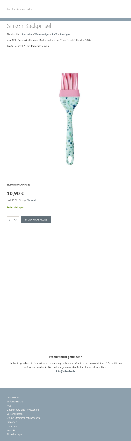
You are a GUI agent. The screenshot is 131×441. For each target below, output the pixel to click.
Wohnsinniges (41, 34)
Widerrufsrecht (15, 401)
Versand (31, 200)
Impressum (13, 397)
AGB (9, 405)
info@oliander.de (65, 371)
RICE (54, 34)
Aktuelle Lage (14, 434)
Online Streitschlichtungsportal (23, 417)
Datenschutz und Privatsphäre (23, 409)
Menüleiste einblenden (19, 9)
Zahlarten (12, 422)
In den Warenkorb (36, 219)
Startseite (26, 34)
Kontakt (11, 430)
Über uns (12, 426)
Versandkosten (15, 413)
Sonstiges (65, 34)
